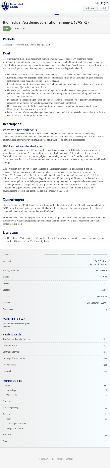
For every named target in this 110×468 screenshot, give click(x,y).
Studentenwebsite (46, 459)
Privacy (59, 459)
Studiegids (102, 3)
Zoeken (56, 14)
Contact (69, 459)
